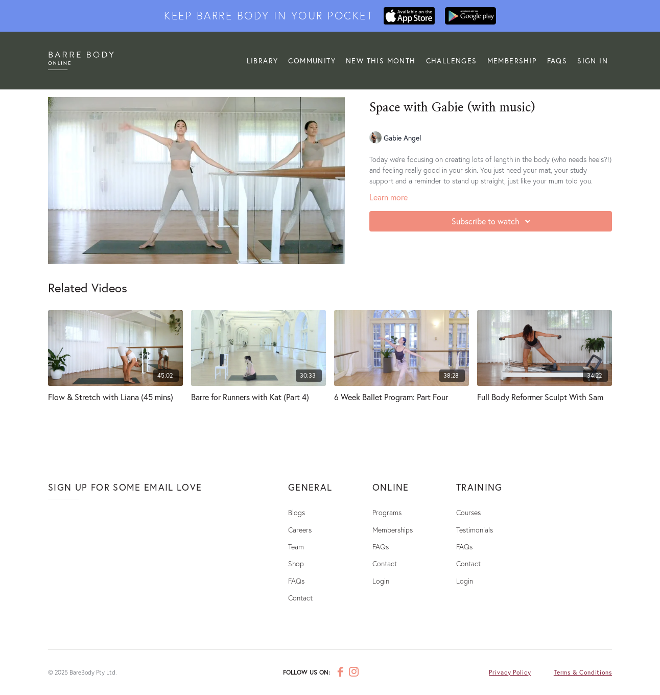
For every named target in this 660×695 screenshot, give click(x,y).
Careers (300, 530)
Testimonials (474, 530)
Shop (296, 563)
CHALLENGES (451, 60)
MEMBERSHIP (512, 60)
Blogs (296, 512)
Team (296, 546)
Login (380, 581)
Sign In (592, 60)
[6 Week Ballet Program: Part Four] (401, 397)
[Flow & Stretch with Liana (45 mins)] (115, 397)
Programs (387, 512)
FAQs (557, 60)
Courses (468, 512)
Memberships (392, 530)
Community (312, 60)
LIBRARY (262, 60)
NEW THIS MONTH (381, 60)
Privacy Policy (510, 672)
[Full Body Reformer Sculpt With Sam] (544, 397)
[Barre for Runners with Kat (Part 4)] (258, 397)
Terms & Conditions (583, 672)
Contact (300, 598)
